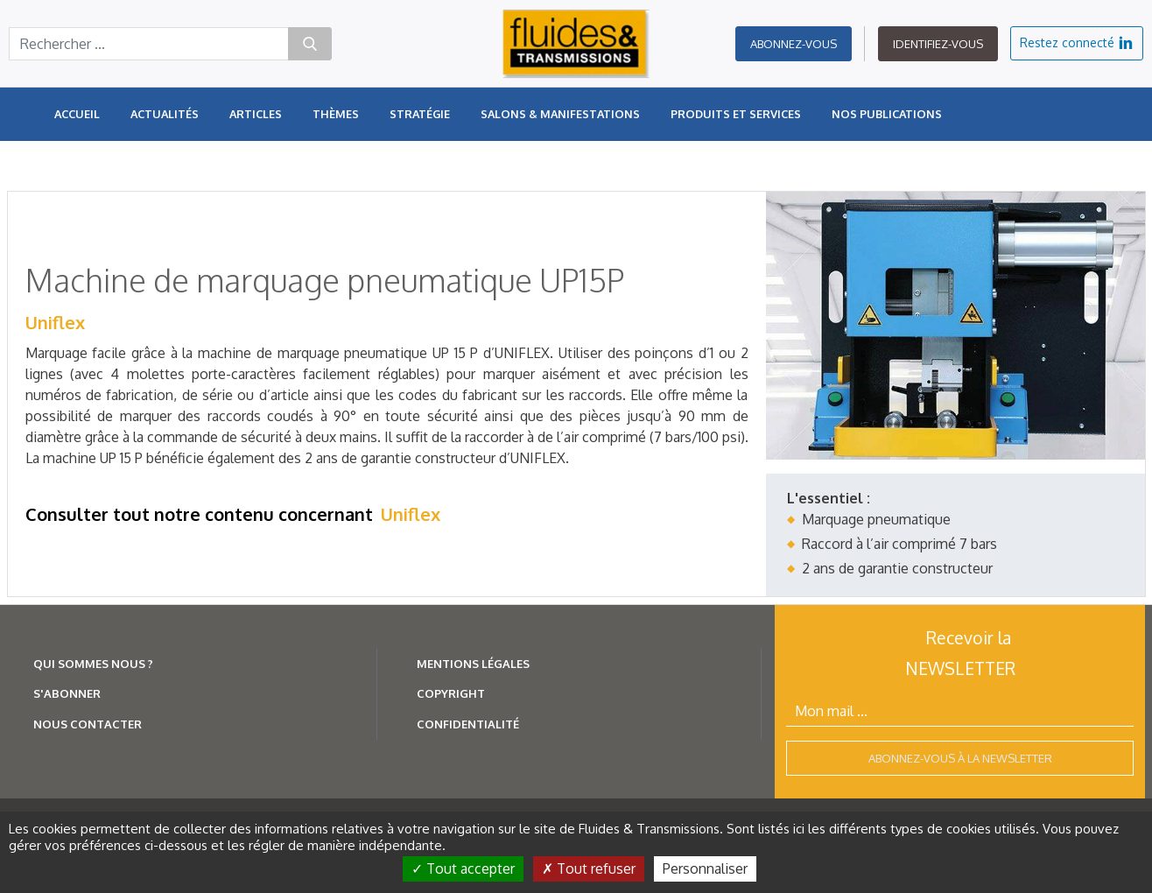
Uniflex (55, 322)
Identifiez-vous (938, 44)
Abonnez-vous (793, 44)
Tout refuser (589, 868)
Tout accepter (463, 868)
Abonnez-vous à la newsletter (960, 758)
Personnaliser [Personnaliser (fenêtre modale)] (705, 868)
